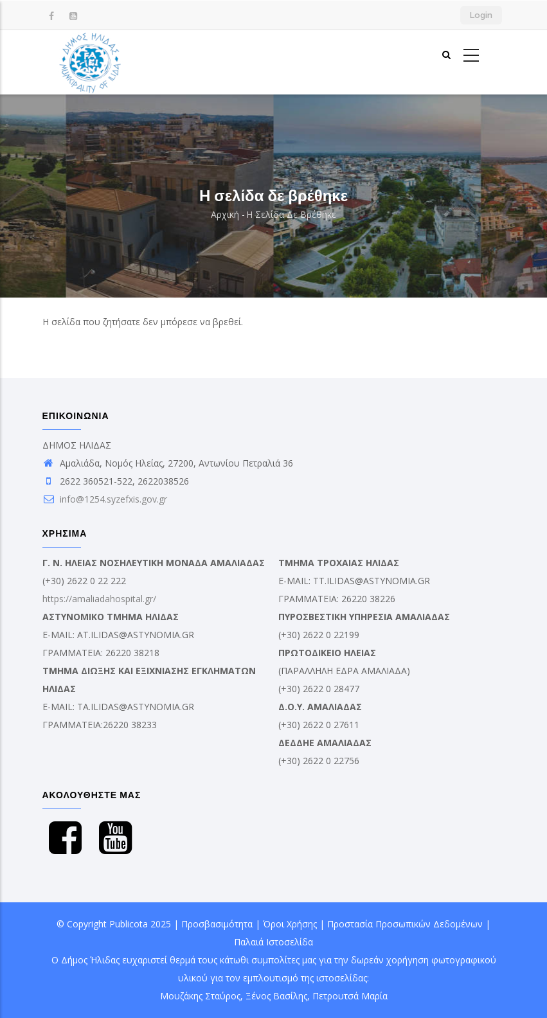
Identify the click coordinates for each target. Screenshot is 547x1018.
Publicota (128, 924)
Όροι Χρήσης (290, 924)
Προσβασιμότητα (217, 924)
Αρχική (225, 214)
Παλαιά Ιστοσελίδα (273, 942)
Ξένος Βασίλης (276, 996)
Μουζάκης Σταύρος (200, 996)
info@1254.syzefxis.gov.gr (104, 499)
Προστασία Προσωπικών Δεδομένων (405, 924)
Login (481, 15)
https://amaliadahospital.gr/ (99, 599)
